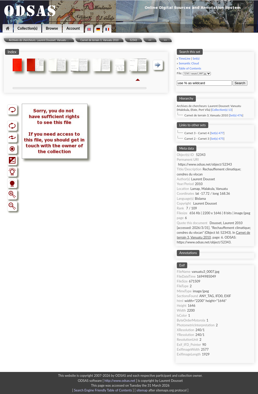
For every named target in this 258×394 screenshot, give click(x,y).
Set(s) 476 (236, 115)
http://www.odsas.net (120, 381)
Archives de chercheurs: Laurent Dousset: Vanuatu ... (39, 40)
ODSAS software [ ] (108, 381)
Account (73, 28)
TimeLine (184, 58)
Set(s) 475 (217, 138)
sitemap (142, 390)
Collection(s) (28, 28)
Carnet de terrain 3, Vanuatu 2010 (99, 40)
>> (165, 40)
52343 (133, 40)
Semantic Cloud (189, 63)
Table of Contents (190, 68)
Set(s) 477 (217, 133)
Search (240, 83)
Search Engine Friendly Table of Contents (103, 390)
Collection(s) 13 (222, 109)
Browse (52, 28)
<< (149, 40)
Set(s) (196, 58)
